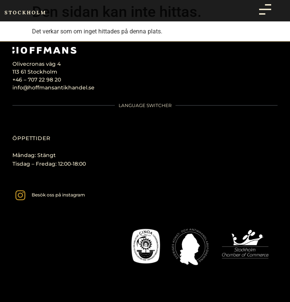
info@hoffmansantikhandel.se (53, 87)
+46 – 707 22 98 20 (36, 79)
